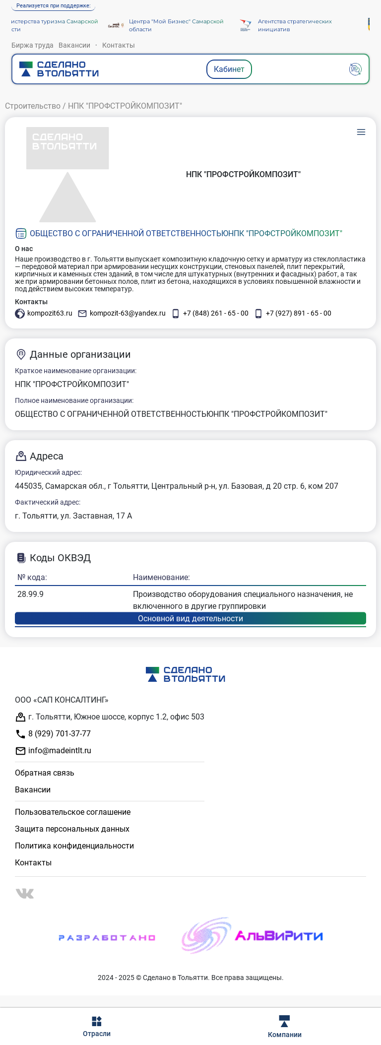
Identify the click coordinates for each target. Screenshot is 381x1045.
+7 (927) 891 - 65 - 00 (292, 314)
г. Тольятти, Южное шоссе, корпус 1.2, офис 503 (109, 717)
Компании (285, 1027)
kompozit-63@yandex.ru (121, 314)
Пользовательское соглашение (72, 812)
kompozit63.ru (43, 314)
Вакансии (74, 45)
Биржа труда (32, 45)
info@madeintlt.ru (53, 751)
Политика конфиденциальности (74, 845)
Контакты (118, 45)
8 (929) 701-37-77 (53, 734)
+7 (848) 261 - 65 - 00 (210, 314)
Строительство (33, 106)
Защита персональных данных (72, 829)
